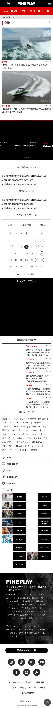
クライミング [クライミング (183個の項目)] (22, 442)
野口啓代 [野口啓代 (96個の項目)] (6, 430)
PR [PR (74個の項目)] (12, 419)
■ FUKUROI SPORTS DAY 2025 (17, 180)
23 (42, 260)
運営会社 (29, 682)
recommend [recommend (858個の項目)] (32, 450)
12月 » (41, 225)
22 (37, 260)
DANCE (32, 11)
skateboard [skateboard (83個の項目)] (7, 422)
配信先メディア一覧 (26, 649)
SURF (22, 11)
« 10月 (11, 225)
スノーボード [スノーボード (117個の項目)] (8, 438)
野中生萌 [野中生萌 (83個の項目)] (42, 419)
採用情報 (40, 682)
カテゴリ (8, 489)
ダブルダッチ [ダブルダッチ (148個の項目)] (39, 438)
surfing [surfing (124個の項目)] (19, 438)
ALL (6, 11)
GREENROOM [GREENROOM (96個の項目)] (37, 426)
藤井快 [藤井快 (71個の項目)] (5, 419)
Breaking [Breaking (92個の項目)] (24, 426)
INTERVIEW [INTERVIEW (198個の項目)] (36, 442)
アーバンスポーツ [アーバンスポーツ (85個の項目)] (22, 422)
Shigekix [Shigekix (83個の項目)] (32, 419)
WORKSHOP (10, 463)
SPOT (7, 470)
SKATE (14, 11)
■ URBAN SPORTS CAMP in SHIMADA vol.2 (24, 176)
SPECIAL (8, 483)
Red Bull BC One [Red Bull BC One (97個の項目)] (20, 430)
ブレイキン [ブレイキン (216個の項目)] (7, 446)
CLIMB (41, 11)
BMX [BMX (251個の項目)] (27, 446)
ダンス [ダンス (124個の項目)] (28, 438)
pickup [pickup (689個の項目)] (21, 450)
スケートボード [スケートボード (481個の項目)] (9, 450)
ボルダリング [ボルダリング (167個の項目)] (8, 442)
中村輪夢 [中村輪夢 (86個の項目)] (37, 422)
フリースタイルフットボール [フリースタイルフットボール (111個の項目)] (15, 434)
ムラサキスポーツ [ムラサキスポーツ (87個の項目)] (10, 426)
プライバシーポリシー (21, 687)
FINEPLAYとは (16, 682)
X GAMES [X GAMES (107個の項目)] (34, 430)
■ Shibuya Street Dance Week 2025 (19, 184)
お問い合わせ (28, 692)
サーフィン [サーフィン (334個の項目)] (36, 446)
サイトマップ (39, 687)
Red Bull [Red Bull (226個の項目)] (18, 446)
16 (42, 253)
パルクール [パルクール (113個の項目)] (35, 434)
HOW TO (8, 457)
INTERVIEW (10, 476)
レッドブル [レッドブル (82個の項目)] (21, 419)
